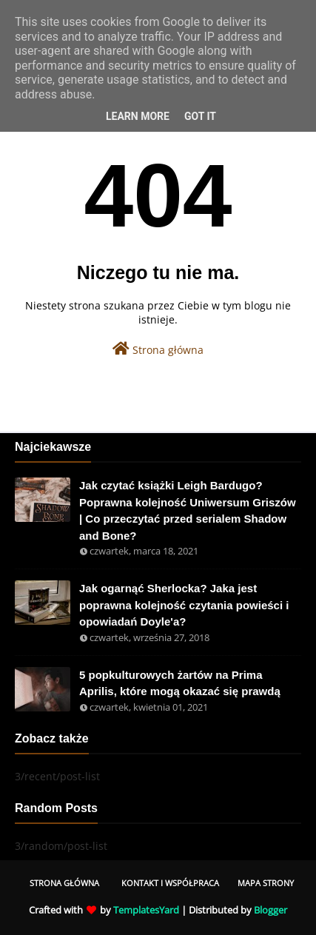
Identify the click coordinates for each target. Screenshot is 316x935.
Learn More (137, 116)
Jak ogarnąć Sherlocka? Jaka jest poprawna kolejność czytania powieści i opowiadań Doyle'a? (184, 605)
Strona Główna (64, 882)
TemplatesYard (146, 909)
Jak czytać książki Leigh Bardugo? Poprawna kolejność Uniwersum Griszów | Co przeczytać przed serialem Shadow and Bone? (187, 510)
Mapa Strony (266, 882)
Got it (200, 116)
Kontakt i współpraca (170, 882)
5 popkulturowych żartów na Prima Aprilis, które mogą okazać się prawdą (179, 683)
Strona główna (158, 349)
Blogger (270, 909)
